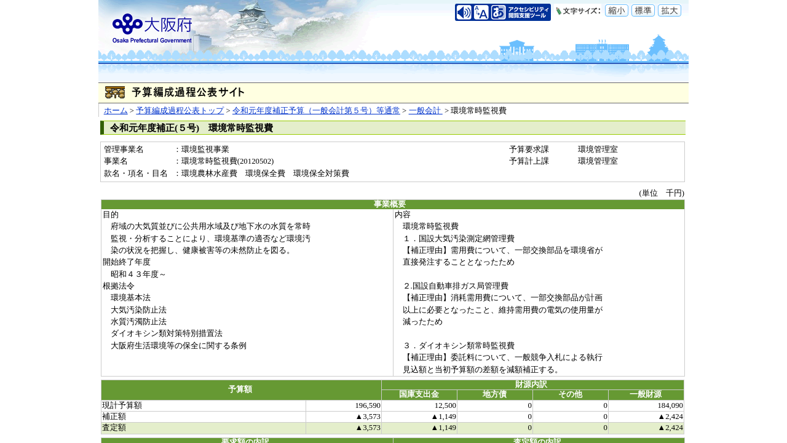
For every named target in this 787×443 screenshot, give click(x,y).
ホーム (116, 110)
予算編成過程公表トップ (180, 110)
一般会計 (426, 110)
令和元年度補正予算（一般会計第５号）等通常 (316, 110)
